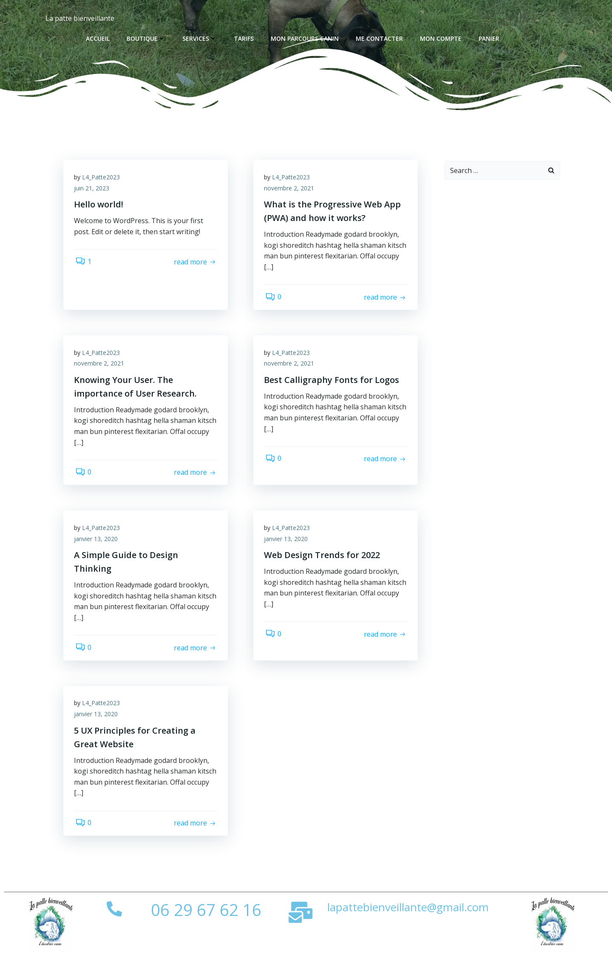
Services (200, 38)
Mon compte (441, 38)
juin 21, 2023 (93, 191)
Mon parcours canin (306, 38)
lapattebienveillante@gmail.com (408, 919)
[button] (521, 38)
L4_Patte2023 (103, 180)
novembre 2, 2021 (291, 191)
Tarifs (245, 38)
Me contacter (380, 38)
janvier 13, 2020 (98, 547)
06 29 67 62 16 (206, 922)
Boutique (147, 38)
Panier (489, 38)
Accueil (98, 38)
